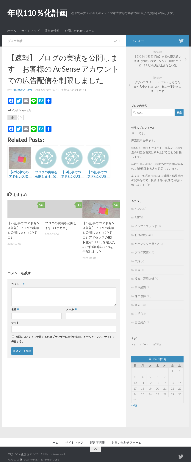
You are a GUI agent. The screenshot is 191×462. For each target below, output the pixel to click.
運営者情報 (52, 30)
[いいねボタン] (12, 117)
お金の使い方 (143, 234)
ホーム (11, 30)
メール (71, 309)
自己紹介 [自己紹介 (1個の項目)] (157, 344)
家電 (137, 269)
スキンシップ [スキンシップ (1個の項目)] (137, 344)
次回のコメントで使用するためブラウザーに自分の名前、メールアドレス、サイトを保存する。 (63, 339)
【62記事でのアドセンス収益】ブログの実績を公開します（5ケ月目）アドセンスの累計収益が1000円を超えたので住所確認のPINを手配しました (98, 237)
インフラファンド (146, 226)
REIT (138, 217)
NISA (138, 208)
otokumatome (22, 89)
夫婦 (137, 261)
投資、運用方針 (144, 278)
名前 (15, 309)
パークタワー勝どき (147, 243)
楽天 (137, 304)
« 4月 (134, 405)
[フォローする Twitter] (181, 41)
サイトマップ (30, 30)
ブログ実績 (14, 41)
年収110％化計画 (37, 12)
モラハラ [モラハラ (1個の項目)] (148, 344)
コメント (18, 284)
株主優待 (140, 296)
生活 (137, 313)
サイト (15, 322)
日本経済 (140, 287)
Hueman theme (51, 459)
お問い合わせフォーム (80, 30)
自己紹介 (140, 322)
